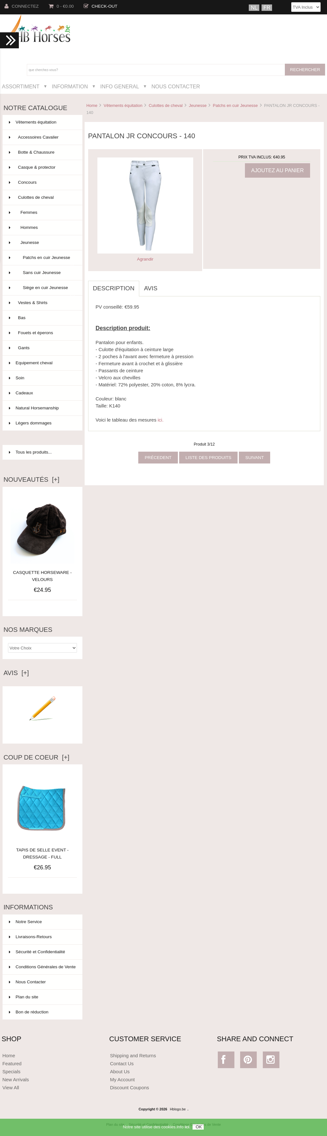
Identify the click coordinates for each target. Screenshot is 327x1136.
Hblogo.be (178, 1109)
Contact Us (122, 1063)
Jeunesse (198, 105)
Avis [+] (16, 672)
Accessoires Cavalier (42, 137)
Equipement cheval (42, 363)
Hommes (42, 227)
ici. (161, 420)
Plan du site (23, 997)
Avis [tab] (150, 288)
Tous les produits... (30, 452)
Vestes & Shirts (42, 302)
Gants (42, 347)
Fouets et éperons (42, 332)
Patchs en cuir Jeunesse (235, 105)
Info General (119, 86)
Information (70, 86)
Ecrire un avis (42, 730)
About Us (120, 1071)
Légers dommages (42, 423)
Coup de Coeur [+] (36, 757)
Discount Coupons (129, 1087)
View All (10, 1087)
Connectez (21, 6)
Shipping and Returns (133, 1055)
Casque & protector (42, 167)
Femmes (42, 212)
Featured (11, 1063)
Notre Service (25, 921)
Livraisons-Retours (30, 936)
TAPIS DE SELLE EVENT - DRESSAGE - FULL (42, 850)
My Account (122, 1079)
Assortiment (21, 86)
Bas (42, 317)
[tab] (167, 285)
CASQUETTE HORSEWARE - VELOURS (42, 576)
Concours (42, 182)
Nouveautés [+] (31, 479)
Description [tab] (113, 288)
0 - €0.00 (61, 6)
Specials (11, 1071)
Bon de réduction (29, 1012)
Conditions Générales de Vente (42, 966)
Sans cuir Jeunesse (42, 272)
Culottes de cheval (166, 105)
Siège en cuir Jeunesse (42, 290)
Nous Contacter (175, 86)
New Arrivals (15, 1079)
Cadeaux (42, 393)
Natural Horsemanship (42, 408)
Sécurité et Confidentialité (37, 951)
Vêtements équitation (123, 105)
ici (187, 1129)
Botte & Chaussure (42, 152)
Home (91, 105)
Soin (42, 378)
